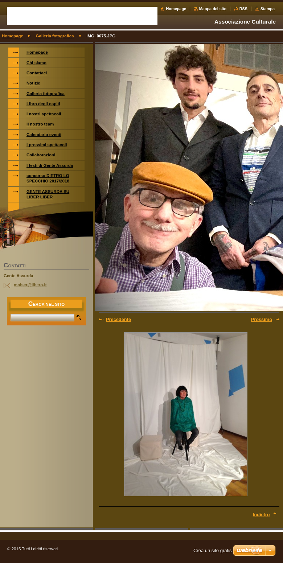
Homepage (176, 9)
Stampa (268, 9)
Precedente (118, 319)
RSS (243, 9)
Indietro (261, 514)
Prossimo (261, 319)
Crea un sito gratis (212, 550)
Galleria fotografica (55, 36)
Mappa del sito (213, 9)
